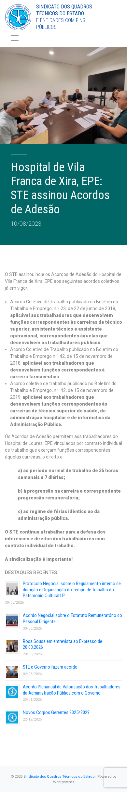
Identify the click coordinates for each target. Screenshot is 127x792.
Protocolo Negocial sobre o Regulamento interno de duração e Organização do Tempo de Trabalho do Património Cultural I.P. (72, 590)
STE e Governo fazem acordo (50, 667)
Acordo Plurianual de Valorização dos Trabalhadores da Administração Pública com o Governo (71, 690)
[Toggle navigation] (14, 38)
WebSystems (63, 782)
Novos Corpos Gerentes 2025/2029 (56, 712)
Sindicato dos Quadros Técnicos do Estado (58, 776)
